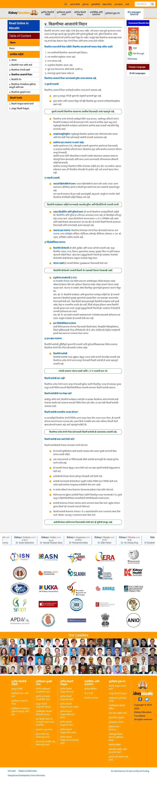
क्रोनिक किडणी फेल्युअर (80, 13)
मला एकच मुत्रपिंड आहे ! (118, 742)
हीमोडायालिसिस (90, 718)
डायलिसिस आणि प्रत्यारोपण (96, 13)
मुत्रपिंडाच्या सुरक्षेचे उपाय (64, 13)
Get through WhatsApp (135, 56)
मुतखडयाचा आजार (116, 751)
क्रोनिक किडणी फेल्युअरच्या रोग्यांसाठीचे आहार (69, 769)
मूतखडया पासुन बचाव (44, 759)
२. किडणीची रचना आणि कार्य (20, 65)
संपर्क (127, 4)
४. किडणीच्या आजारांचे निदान (20, 74)
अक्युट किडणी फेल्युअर (118, 723)
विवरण (12, 48)
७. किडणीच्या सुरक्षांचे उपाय (19, 92)
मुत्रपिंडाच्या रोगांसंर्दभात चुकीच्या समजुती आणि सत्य (20, 740)
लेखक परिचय (107, 4)
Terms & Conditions (27, 800)
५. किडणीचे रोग (15, 79)
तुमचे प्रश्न (85, 4)
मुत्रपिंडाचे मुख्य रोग (112, 13)
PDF (135, 48)
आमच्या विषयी (75, 4)
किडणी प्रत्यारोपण (91, 727)
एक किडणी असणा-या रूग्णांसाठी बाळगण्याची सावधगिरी (45, 751)
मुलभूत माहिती (16, 718)
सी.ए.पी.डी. (88, 722)
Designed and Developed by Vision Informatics (26, 805)
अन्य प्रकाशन (118, 4)
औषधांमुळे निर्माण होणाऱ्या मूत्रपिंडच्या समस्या (116, 766)
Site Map (12, 800)
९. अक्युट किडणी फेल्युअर (19, 108)
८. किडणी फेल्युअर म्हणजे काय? (21, 104)
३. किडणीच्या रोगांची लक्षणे (19, 70)
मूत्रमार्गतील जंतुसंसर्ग (116, 747)
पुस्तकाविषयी (95, 4)
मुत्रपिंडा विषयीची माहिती (47, 13)
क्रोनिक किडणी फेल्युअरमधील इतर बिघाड (67, 743)
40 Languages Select (134, 13)
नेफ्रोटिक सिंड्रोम (115, 774)
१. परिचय (13, 60)
